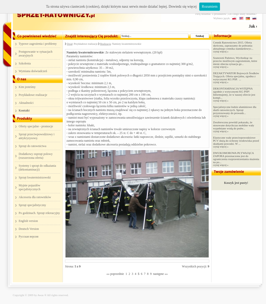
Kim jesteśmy (27, 87)
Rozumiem (209, 6)
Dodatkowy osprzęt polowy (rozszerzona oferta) (36, 156)
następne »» (160, 274)
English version (28, 221)
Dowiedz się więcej (183, 6)
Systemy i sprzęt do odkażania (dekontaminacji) (37, 167)
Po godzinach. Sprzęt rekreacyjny (39, 213)
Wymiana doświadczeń (33, 71)
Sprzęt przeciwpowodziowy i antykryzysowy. (36, 136)
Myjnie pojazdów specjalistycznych (29, 187)
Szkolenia (25, 63)
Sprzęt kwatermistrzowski (35, 177)
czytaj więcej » (220, 51)
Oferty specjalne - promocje (36, 126)
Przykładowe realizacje (33, 95)
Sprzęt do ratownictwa (32, 146)
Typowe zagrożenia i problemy (38, 44)
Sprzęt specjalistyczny (32, 205)
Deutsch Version (29, 229)
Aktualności (26, 103)
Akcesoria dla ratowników (35, 197)
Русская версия (28, 236)
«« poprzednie (115, 274)
